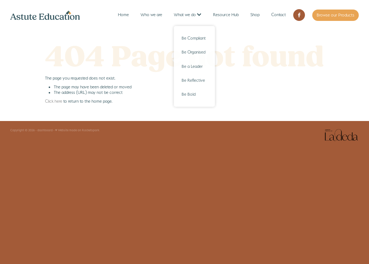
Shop (255, 14)
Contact (278, 14)
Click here (53, 101)
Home (123, 14)
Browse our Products (335, 15)
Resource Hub (226, 14)
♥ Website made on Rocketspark (77, 130)
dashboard (45, 130)
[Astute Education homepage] (45, 15)
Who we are (151, 14)
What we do (187, 14)
